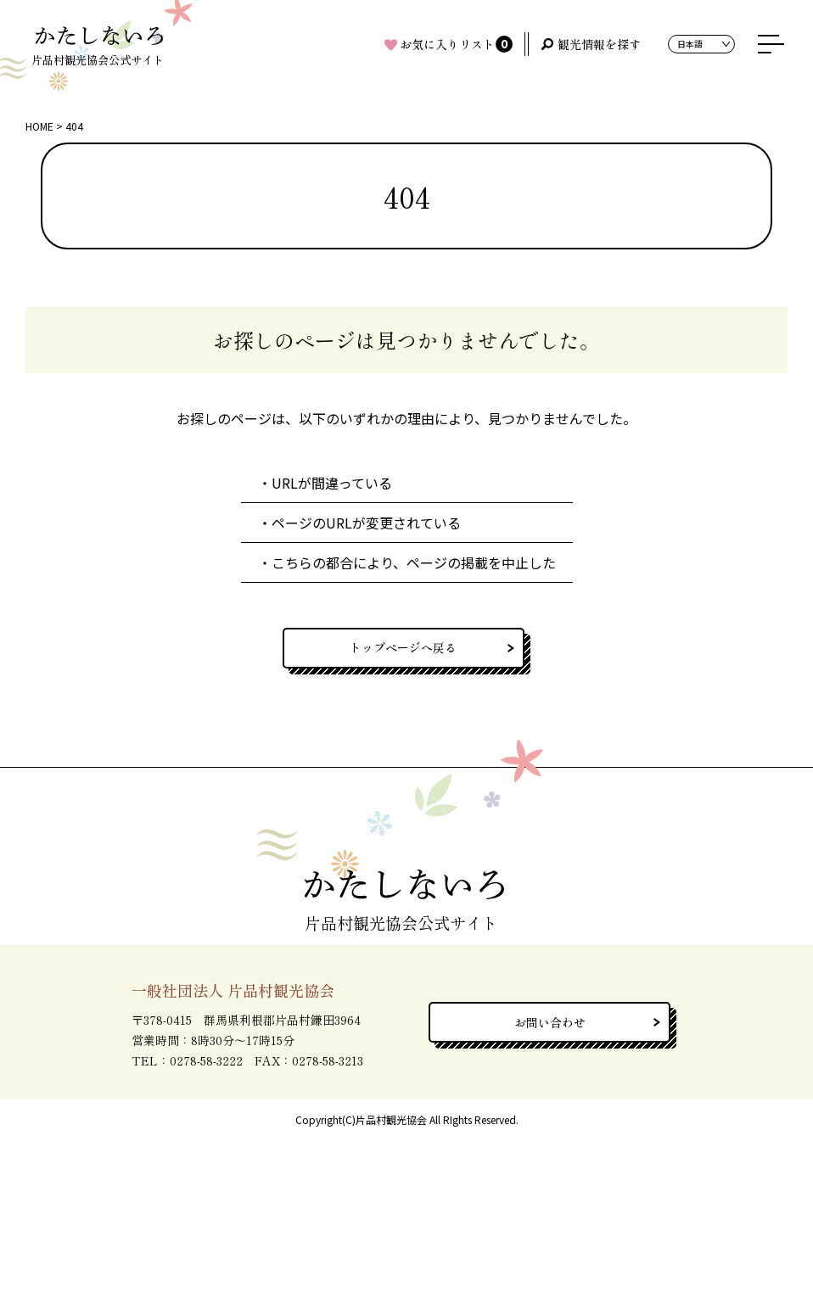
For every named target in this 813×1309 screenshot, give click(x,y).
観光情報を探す (599, 44)
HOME (39, 126)
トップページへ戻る (403, 647)
